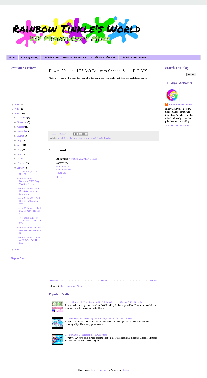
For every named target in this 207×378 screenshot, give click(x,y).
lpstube (100, 138)
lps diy (86, 138)
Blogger (125, 370)
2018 (17, 104)
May (19, 149)
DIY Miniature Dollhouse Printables (65, 57)
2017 (17, 109)
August (20, 136)
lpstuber (107, 138)
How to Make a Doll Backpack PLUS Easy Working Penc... (28, 181)
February (21, 163)
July (19, 140)
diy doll (59, 138)
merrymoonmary (101, 370)
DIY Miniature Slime (133, 57)
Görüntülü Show (63, 169)
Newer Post (55, 280)
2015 (17, 250)
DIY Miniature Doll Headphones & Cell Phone (86, 335)
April (20, 154)
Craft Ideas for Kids (103, 57)
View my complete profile (177, 125)
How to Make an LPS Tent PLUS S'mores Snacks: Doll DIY (29, 211)
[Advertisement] (103, 252)
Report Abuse (19, 258)
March (20, 158)
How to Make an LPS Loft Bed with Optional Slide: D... (29, 230)
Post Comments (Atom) (71, 286)
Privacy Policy (29, 57)
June (19, 145)
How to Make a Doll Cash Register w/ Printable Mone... (28, 201)
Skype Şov (61, 173)
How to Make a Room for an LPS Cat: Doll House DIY (29, 240)
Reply (59, 177)
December (22, 117)
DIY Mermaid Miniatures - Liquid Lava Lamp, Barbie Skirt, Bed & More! (98, 318)
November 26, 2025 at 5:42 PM (83, 159)
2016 (17, 113)
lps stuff (93, 138)
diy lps (66, 138)
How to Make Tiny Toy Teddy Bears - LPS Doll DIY (29, 221)
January (21, 168)
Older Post (153, 280)
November (22, 122)
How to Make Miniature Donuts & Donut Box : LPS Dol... (28, 191)
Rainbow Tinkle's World (180, 104)
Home (12, 57)
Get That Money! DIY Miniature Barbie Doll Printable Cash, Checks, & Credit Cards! (103, 302)
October (21, 127)
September (22, 131)
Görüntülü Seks (63, 166)
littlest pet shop (76, 138)
